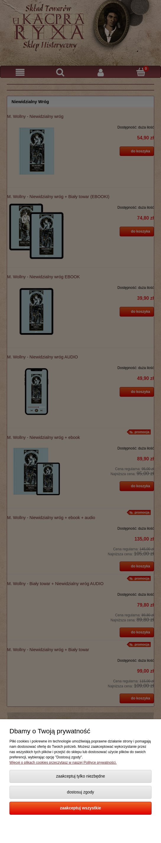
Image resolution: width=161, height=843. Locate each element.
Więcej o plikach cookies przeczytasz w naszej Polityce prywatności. (63, 762)
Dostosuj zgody (80, 792)
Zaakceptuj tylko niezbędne (80, 776)
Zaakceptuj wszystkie (80, 808)
